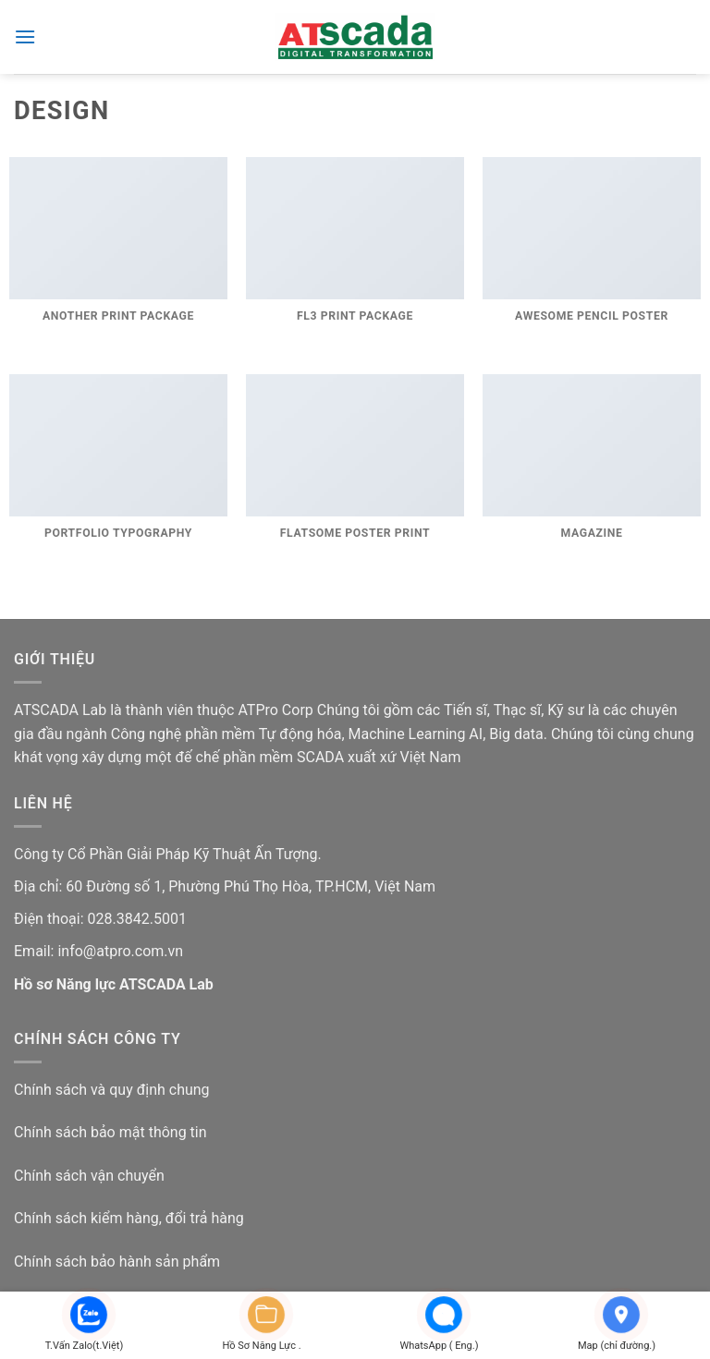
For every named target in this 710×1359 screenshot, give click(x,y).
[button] (25, 36)
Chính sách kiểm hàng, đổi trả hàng (129, 1218)
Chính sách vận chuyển (89, 1175)
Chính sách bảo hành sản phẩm (117, 1261)
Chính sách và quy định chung (112, 1089)
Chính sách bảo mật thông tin (110, 1132)
